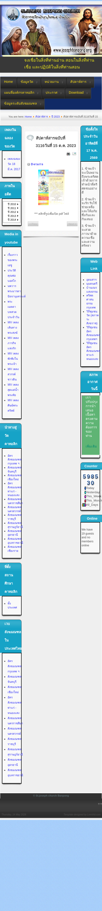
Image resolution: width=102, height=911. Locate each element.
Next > (72, 224)
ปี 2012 (12, 212)
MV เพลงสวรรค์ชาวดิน (13, 374)
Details (37, 164)
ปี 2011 (12, 208)
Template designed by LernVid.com (82, 814)
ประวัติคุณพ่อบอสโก (12, 276)
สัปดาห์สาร (78, 82)
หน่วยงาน (52, 82)
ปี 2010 (12, 204)
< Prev (33, 224)
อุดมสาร (91, 279)
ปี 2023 (55, 116)
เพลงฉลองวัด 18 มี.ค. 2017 (14, 164)
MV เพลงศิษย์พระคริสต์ (13, 405)
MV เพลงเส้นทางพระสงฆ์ (13, 327)
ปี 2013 (12, 216)
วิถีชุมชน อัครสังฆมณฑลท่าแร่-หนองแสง (93, 351)
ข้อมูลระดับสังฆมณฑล (20, 103)
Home (8, 82)
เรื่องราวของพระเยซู (13, 260)
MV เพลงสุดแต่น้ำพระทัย (13, 390)
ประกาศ (51, 92)
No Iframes (91, 425)
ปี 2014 (12, 219)
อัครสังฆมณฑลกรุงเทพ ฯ (14, 459)
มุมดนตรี (91, 283)
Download (76, 92)
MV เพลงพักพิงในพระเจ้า (13, 359)
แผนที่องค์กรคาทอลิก (19, 92)
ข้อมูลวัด (27, 82)
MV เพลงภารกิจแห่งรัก (13, 343)
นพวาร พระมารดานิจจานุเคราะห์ (17, 291)
